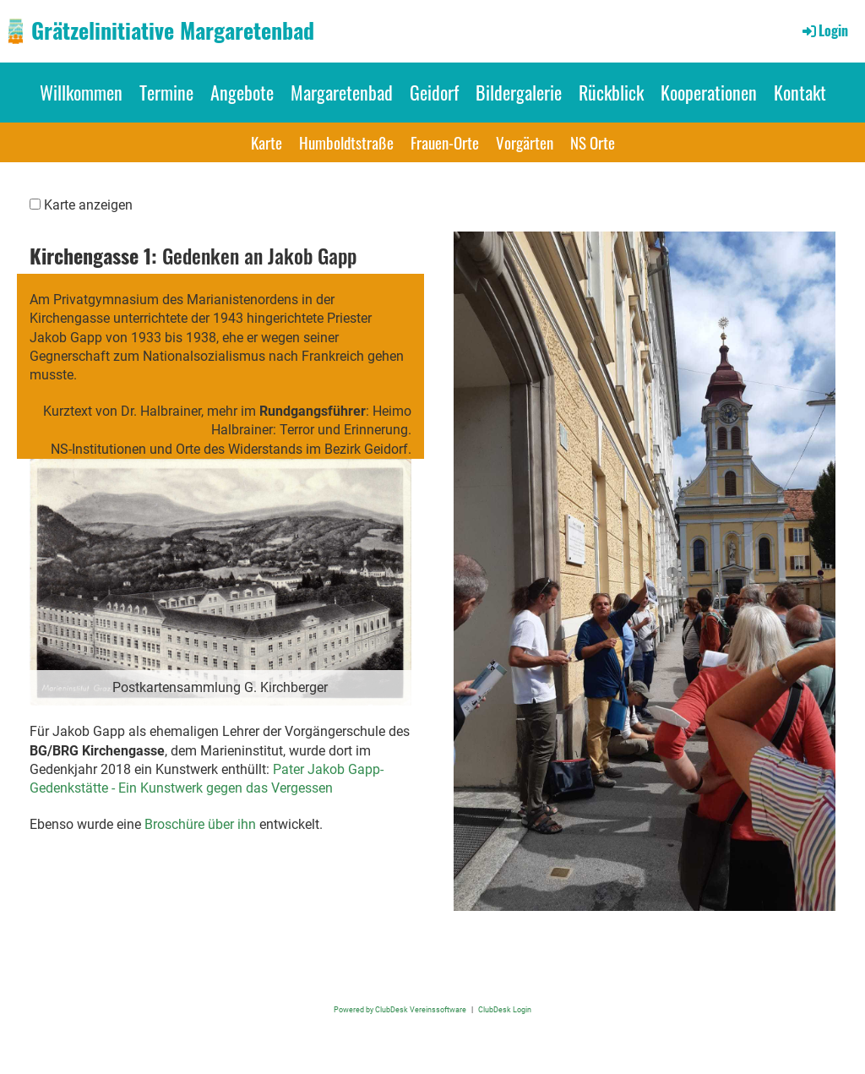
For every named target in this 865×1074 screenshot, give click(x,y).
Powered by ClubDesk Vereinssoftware (400, 1009)
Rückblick (611, 92)
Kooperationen (709, 92)
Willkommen (81, 92)
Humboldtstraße (346, 142)
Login (824, 30)
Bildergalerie (519, 92)
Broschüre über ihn (200, 824)
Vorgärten (524, 142)
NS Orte (592, 142)
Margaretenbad (342, 92)
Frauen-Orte (445, 142)
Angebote (242, 92)
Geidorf (434, 92)
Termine (166, 92)
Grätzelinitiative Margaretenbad (172, 30)
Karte (266, 142)
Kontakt (800, 92)
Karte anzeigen (88, 205)
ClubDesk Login (504, 1009)
